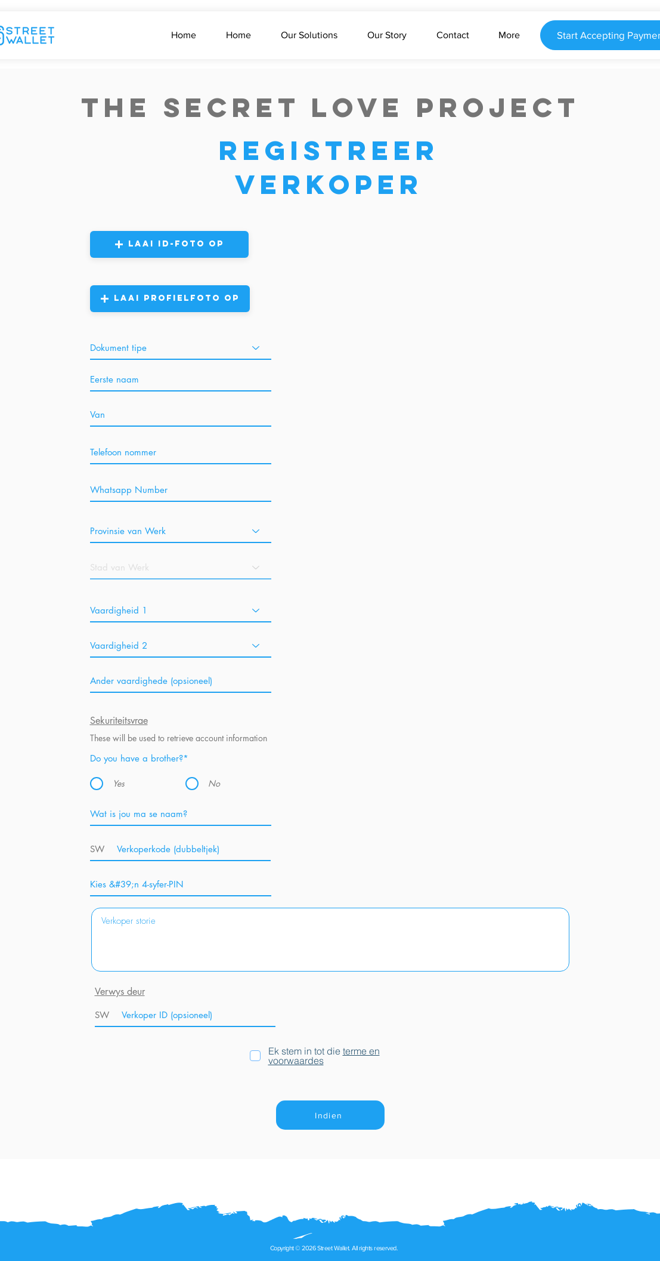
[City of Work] (180, 567)
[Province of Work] (180, 531)
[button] (169, 244)
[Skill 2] (180, 645)
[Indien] (330, 1115)
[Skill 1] (180, 610)
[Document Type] (180, 348)
